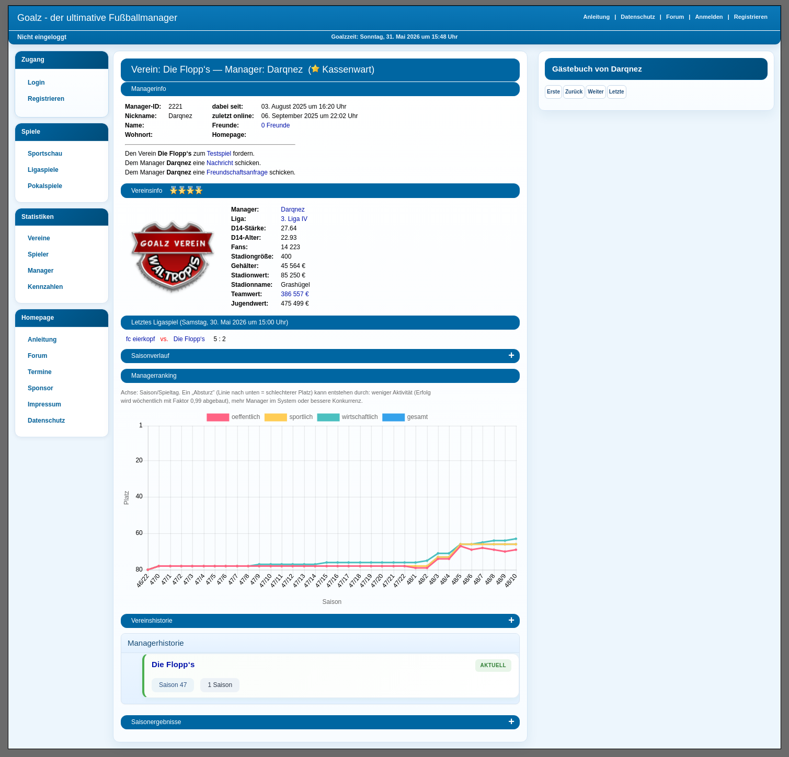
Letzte (616, 92)
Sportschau (45, 153)
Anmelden (709, 17)
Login (36, 82)
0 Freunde (275, 125)
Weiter (595, 92)
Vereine (39, 238)
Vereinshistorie (152, 620)
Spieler (38, 254)
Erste (553, 92)
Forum (675, 17)
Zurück (573, 92)
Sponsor (40, 388)
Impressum (44, 404)
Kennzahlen (45, 286)
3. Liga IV (294, 219)
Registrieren (751, 17)
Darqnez (292, 209)
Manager (40, 270)
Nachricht (220, 163)
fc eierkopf (141, 339)
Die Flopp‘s (190, 339)
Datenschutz (638, 17)
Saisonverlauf (150, 355)
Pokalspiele (45, 186)
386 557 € (294, 294)
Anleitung (596, 17)
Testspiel (219, 153)
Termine (40, 372)
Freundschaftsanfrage (237, 172)
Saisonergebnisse (156, 722)
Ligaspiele (43, 169)
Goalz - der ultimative (97, 18)
